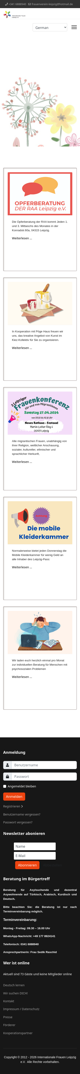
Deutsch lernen (14, 985)
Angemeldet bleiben (22, 786)
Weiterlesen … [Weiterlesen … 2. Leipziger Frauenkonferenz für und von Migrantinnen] (22, 462)
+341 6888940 (17, 4)
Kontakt (8, 1001)
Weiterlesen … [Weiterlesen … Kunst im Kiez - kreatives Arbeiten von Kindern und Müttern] (22, 348)
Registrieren (13, 806)
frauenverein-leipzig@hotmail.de (52, 4)
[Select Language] (50, 27)
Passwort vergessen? (17, 822)
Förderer (9, 1025)
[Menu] (74, 27)
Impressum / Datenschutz (21, 1009)
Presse (7, 1017)
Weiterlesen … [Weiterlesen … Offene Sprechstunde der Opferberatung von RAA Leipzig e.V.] (22, 238)
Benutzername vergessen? (21, 814)
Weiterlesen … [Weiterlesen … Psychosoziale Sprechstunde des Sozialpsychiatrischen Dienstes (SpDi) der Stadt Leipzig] (22, 677)
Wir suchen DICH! (15, 993)
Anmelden (14, 796)
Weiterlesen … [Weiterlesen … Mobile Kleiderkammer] (22, 567)
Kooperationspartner (18, 1033)
